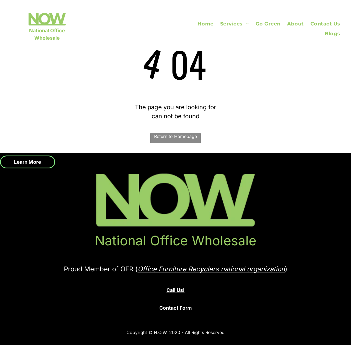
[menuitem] (208, 24)
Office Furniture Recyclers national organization (211, 269)
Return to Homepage (175, 136)
